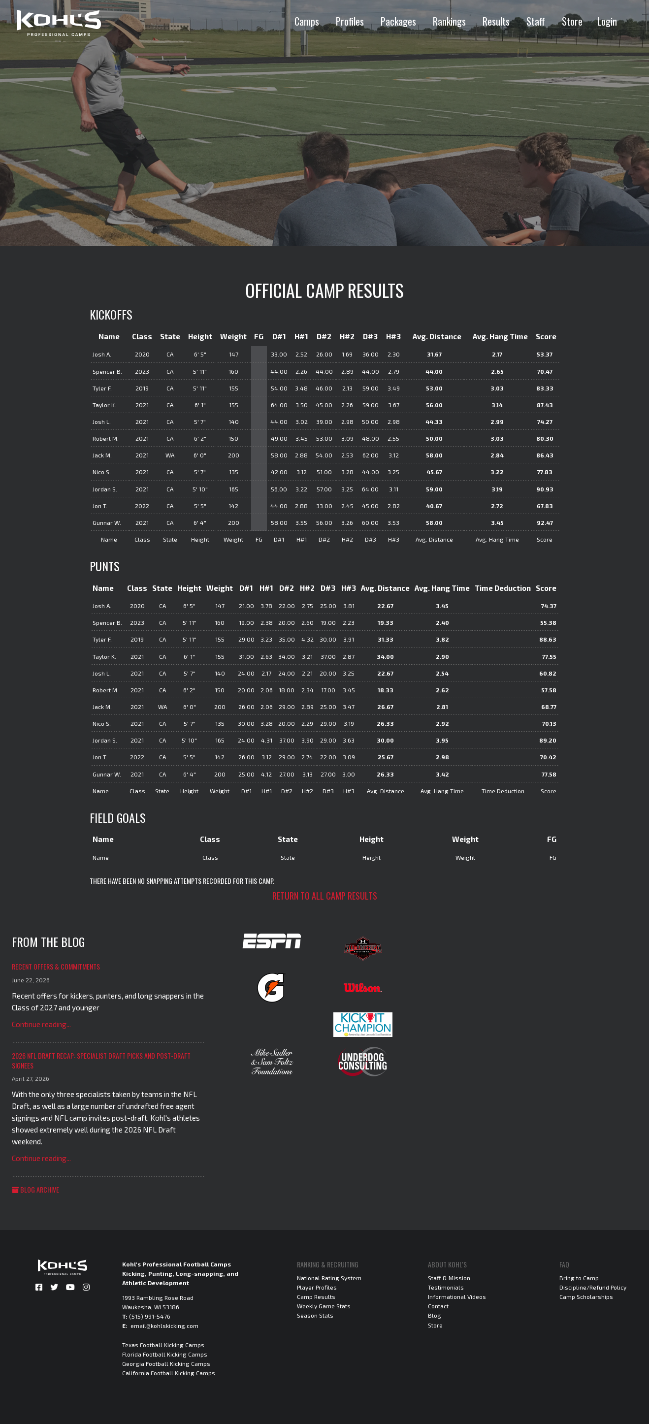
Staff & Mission (449, 1277)
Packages (398, 21)
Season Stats (315, 1315)
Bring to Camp (579, 1277)
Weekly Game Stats (324, 1305)
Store (572, 21)
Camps (306, 21)
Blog (434, 1315)
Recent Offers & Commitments (56, 966)
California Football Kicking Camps (168, 1372)
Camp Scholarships (586, 1296)
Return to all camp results (324, 895)
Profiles (350, 21)
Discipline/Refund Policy (592, 1287)
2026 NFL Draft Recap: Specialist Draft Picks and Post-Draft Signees (101, 1060)
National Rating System (329, 1277)
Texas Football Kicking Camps (163, 1344)
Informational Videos (457, 1296)
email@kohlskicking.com (164, 1325)
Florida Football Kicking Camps (164, 1354)
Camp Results (316, 1296)
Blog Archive (35, 1189)
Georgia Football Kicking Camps (166, 1363)
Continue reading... (41, 1024)
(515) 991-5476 (149, 1316)
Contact (438, 1305)
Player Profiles (317, 1287)
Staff (535, 21)
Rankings (449, 21)
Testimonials (446, 1287)
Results (496, 21)
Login (607, 21)
